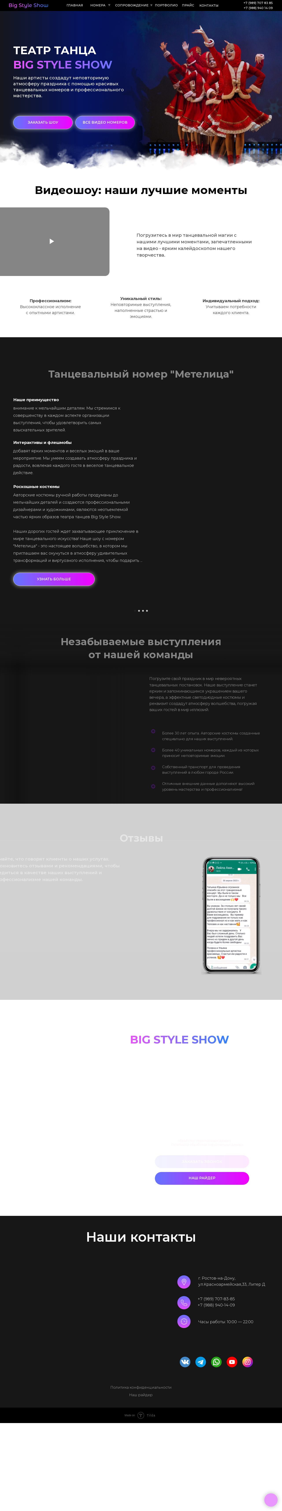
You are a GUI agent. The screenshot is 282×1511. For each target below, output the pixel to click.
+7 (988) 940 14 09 (258, 8)
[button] (43, 122)
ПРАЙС (188, 5)
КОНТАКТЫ (209, 5)
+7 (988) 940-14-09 (216, 1393)
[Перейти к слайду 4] (147, 699)
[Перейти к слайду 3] (143, 699)
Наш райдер (141, 1483)
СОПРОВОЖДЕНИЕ (131, 5)
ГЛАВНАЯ (75, 5)
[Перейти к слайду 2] (139, 699)
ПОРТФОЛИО (166, 5)
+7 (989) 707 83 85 (258, 3)
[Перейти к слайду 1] (135, 699)
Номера (98, 5)
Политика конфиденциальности (141, 1475)
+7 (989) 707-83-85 (216, 1386)
